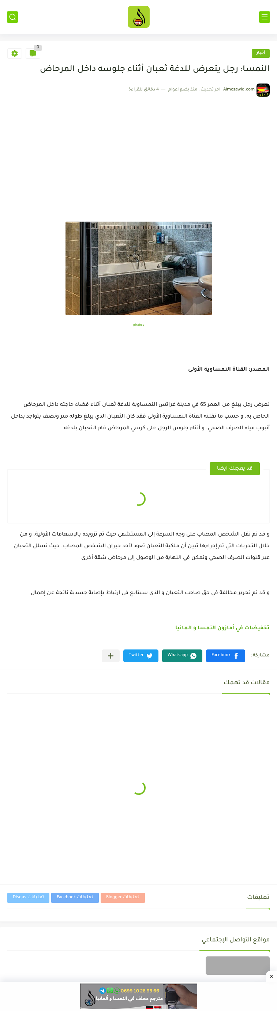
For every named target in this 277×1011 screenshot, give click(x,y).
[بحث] (12, 17)
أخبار (261, 53)
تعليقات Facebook (75, 897)
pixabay (138, 325)
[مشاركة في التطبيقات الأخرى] (111, 655)
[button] (225, 655)
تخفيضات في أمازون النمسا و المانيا (222, 629)
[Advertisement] (138, 151)
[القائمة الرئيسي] (264, 17)
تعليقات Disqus (28, 897)
